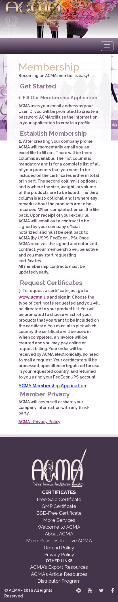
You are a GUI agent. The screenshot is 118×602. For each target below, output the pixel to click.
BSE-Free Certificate (59, 513)
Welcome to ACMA (59, 527)
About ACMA (59, 534)
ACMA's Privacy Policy (39, 421)
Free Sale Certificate (59, 499)
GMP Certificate (59, 506)
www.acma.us (33, 297)
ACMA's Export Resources (59, 567)
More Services (59, 520)
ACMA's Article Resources (59, 574)
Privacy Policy (59, 554)
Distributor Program (59, 581)
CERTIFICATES (59, 492)
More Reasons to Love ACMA (59, 540)
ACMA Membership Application (52, 385)
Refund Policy (59, 548)
